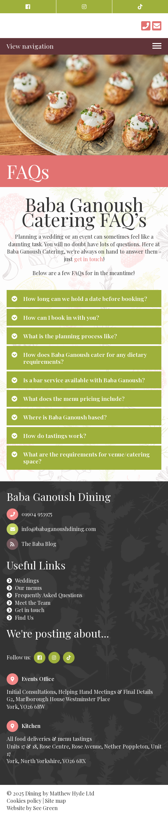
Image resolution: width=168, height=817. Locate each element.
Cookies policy (24, 800)
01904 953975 (29, 513)
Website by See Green (32, 807)
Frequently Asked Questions (44, 595)
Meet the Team (28, 602)
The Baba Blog (31, 543)
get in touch (88, 259)
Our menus (24, 587)
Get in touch (25, 609)
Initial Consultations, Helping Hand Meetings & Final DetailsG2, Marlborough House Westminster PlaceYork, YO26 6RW (80, 692)
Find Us (20, 617)
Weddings (23, 580)
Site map (55, 800)
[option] (84, 121)
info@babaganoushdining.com (51, 528)
